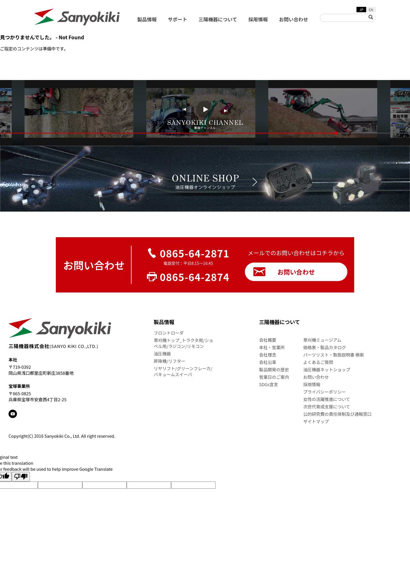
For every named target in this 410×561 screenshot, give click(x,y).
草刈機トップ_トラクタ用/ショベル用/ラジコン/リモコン (183, 343)
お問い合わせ (293, 19)
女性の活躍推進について (326, 399)
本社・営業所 (272, 347)
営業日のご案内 (274, 377)
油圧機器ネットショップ (326, 369)
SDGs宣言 (268, 384)
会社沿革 (267, 362)
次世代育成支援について (326, 407)
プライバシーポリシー (324, 392)
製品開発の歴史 (274, 369)
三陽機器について (217, 19)
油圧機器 (162, 354)
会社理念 (267, 355)
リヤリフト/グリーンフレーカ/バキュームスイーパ (183, 371)
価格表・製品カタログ (324, 347)
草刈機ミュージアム (322, 340)
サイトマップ (316, 421)
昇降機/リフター (169, 361)
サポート (177, 19)
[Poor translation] (21, 477)
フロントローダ (169, 333)
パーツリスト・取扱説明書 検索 (333, 355)
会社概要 (267, 340)
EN (371, 9)
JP (361, 9)
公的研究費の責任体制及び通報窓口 (337, 414)
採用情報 (258, 19)
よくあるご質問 (318, 362)
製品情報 (147, 19)
